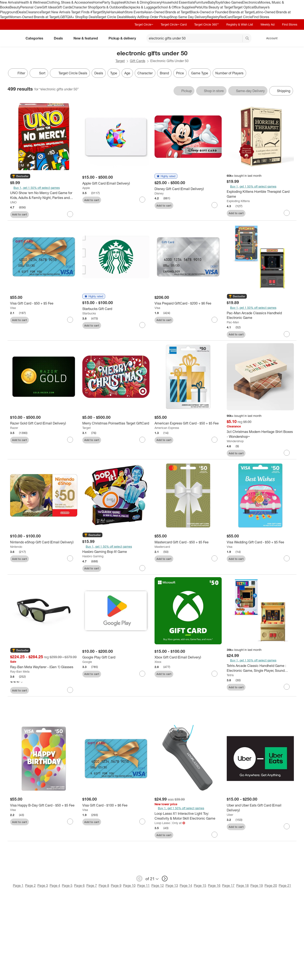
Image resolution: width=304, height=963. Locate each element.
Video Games (232, 2)
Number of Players (229, 73)
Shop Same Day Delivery (188, 17)
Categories (36, 38)
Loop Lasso (162, 823)
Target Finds (80, 12)
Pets (198, 7)
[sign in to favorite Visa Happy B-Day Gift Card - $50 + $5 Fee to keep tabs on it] (70, 821)
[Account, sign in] (269, 38)
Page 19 (256, 885)
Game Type (199, 73)
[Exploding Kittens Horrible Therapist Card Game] (260, 194)
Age (127, 73)
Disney (159, 193)
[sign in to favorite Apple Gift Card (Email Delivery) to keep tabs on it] (142, 200)
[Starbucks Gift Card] (115, 308)
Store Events (134, 12)
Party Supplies (113, 2)
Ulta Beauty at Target (217, 7)
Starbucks (89, 313)
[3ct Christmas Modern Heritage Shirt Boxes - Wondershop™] (260, 434)
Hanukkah (117, 12)
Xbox (158, 662)
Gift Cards (64, 7)
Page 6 (79, 885)
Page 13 (172, 885)
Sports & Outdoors (109, 7)
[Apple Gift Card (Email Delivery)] (115, 183)
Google (87, 662)
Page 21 (285, 885)
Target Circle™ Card (174, 24)
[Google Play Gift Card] (115, 657)
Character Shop (84, 7)
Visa (13, 308)
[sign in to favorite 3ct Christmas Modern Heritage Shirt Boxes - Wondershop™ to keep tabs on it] (287, 453)
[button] (20, 176)
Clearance (33, 12)
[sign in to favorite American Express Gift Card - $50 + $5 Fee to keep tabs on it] (214, 440)
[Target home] (13, 38)
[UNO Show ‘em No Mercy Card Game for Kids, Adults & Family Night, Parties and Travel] (43, 195)
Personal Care (31, 7)
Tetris (230, 675)
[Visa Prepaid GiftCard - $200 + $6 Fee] (188, 303)
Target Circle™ (143, 24)
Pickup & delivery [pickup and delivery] (124, 38)
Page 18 (242, 885)
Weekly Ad (133, 17)
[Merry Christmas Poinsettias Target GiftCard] (115, 423)
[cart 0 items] (291, 38)
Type (113, 73)
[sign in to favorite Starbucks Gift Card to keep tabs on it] (142, 325)
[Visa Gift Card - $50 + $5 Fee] (43, 303)
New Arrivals (9, 2)
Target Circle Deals (111, 17)
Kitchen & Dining (136, 2)
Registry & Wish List (239, 24)
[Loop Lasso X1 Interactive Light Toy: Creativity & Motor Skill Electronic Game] (188, 816)
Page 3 (42, 885)
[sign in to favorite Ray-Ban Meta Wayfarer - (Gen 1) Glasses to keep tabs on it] (70, 690)
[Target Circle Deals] (70, 73)
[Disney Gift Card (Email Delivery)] (188, 188)
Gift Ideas (49, 7)
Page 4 (55, 885)
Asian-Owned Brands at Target (167, 12)
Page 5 (67, 885)
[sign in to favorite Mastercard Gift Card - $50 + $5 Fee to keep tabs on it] (214, 558)
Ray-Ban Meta (20, 671)
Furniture (201, 2)
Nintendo (16, 546)
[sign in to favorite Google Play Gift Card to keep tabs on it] (142, 674)
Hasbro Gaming (92, 556)
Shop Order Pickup (155, 17)
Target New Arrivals (56, 12)
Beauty (15, 7)
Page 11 (143, 885)
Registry (213, 17)
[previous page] (139, 878)
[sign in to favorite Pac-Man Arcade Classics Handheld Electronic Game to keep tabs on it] (287, 334)
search (247, 39)
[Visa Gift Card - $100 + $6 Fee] (115, 805)
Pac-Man (233, 322)
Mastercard (162, 546)
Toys (218, 2)
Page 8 (104, 885)
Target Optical (243, 7)
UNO (13, 202)
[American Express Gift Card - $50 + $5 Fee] (188, 423)
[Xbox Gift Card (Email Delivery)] (188, 657)
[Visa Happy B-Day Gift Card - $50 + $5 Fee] (43, 805)
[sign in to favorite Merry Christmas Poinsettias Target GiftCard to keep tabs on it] (142, 440)
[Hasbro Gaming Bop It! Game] (115, 551)
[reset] (239, 38)
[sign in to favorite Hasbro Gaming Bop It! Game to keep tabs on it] (142, 568)
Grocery (155, 2)
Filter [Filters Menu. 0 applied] (18, 73)
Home (97, 2)
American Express (167, 428)
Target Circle (242, 17)
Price (180, 73)
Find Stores (260, 17)
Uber (230, 814)
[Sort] (39, 73)
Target (120, 61)
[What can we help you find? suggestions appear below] (198, 38)
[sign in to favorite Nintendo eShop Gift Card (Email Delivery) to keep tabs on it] (70, 558)
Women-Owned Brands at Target (33, 17)
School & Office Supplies (176, 7)
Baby (211, 2)
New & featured (87, 38)
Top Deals (90, 17)
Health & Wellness (33, 2)
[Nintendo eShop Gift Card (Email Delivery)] (43, 542)
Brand (164, 73)
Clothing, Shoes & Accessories (70, 2)
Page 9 (116, 885)
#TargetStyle (99, 12)
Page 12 (157, 885)
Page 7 (91, 885)
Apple (86, 188)
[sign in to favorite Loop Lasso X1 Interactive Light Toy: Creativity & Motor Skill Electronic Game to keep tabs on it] (214, 835)
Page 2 (30, 885)
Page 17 (228, 885)
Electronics (250, 2)
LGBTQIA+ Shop (70, 17)
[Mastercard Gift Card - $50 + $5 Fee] (188, 542)
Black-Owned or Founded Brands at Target (222, 12)
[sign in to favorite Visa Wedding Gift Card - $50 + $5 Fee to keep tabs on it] (287, 558)
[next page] (164, 878)
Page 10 (129, 885)
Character (145, 73)
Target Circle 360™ (206, 24)
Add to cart (19, 214)
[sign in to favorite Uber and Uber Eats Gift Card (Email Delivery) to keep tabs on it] (287, 826)
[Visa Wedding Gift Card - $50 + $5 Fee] (260, 542)
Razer (14, 428)
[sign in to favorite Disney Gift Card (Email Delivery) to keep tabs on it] (214, 205)
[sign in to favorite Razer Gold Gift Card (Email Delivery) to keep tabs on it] (70, 440)
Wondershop (235, 441)
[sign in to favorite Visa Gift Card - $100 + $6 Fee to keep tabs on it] (142, 821)
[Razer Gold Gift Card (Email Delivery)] (43, 423)
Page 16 (214, 885)
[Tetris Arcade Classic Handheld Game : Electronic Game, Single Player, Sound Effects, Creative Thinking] (260, 668)
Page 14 (186, 885)
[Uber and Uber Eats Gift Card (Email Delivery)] (260, 808)
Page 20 (271, 885)
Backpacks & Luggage (140, 7)
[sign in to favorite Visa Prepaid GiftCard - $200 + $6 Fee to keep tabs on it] (214, 320)
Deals (21, 12)
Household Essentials (178, 2)
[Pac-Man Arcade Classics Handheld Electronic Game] (260, 315)
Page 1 (18, 885)
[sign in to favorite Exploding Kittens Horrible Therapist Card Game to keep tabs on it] (287, 213)
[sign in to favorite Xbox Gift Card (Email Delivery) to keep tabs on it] (214, 674)
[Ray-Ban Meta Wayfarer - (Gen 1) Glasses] (43, 667)
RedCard (226, 17)
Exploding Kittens (238, 201)
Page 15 (200, 885)
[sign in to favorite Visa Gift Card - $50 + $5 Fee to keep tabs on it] (70, 320)
